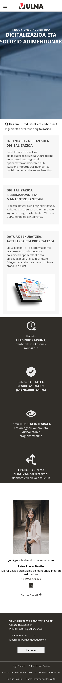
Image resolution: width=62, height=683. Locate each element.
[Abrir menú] (5, 6)
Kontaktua (31, 650)
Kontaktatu (31, 594)
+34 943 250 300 (31, 579)
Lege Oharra (18, 666)
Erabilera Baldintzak (49, 672)
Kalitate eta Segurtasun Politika (19, 672)
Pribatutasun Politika (39, 666)
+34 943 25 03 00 (24, 635)
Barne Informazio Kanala (41, 679)
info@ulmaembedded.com (31, 639)
